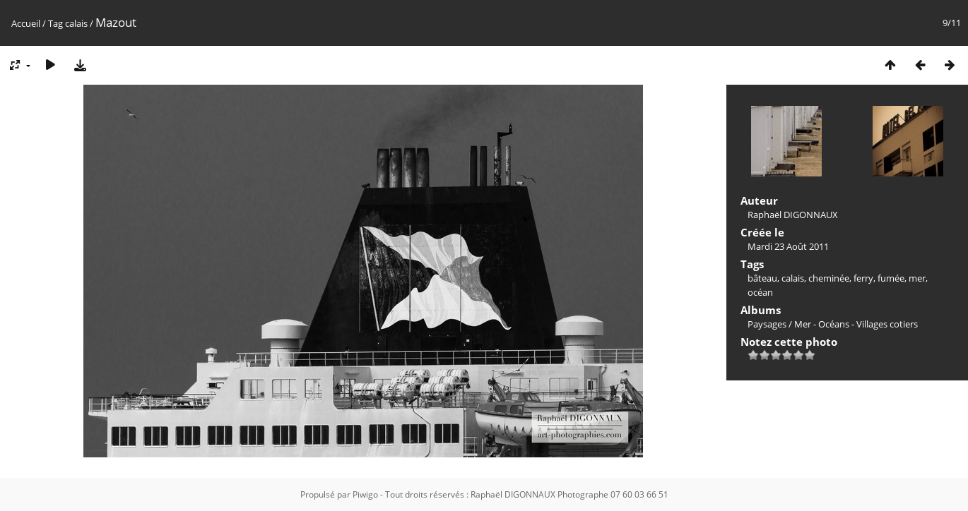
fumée (891, 278)
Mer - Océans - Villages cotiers (856, 324)
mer (917, 278)
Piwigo (365, 494)
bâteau (762, 278)
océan (760, 292)
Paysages (767, 324)
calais (76, 23)
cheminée (828, 278)
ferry (863, 278)
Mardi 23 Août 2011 (788, 246)
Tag (55, 23)
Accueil (25, 23)
